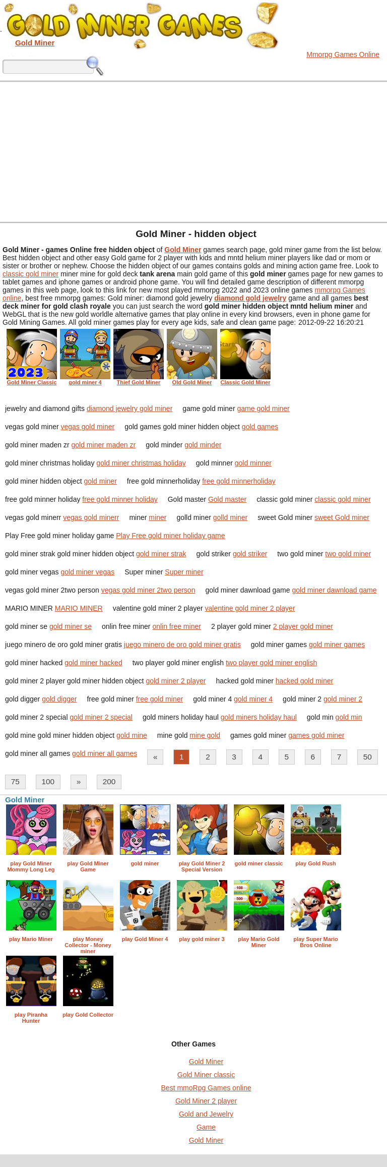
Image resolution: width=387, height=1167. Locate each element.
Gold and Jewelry (206, 1114)
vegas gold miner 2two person (148, 590)
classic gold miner (30, 274)
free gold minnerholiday (239, 481)
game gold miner (263, 408)
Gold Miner (206, 1062)
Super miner (184, 572)
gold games (260, 427)
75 (15, 781)
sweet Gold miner (341, 517)
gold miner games (337, 644)
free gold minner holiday (119, 499)
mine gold (204, 735)
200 (109, 781)
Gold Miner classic (206, 1075)
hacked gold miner (304, 681)
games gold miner (316, 735)
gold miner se (70, 626)
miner (157, 517)
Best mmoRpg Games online (206, 1088)
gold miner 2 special (101, 717)
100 (47, 781)
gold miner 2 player (176, 681)
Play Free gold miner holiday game (170, 536)
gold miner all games (104, 753)
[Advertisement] (193, 151)
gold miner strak (161, 554)
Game (206, 1127)
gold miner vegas (88, 572)
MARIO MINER (79, 608)
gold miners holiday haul (259, 717)
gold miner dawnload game (334, 590)
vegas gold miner (88, 427)
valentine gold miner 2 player (250, 608)
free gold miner (159, 699)
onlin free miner (176, 626)
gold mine (131, 735)
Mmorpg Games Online (342, 54)
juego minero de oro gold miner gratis (182, 644)
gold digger (59, 699)
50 (367, 756)
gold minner (253, 463)
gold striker (250, 554)
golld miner (230, 517)
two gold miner (348, 554)
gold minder (202, 445)
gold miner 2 (343, 699)
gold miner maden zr (104, 445)
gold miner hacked (93, 663)
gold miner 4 (253, 699)
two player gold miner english (271, 663)
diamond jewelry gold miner (129, 408)
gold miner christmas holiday (140, 463)
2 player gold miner (303, 626)
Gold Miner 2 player (206, 1101)
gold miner (100, 481)
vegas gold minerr (91, 517)
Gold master (227, 499)
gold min (349, 717)
